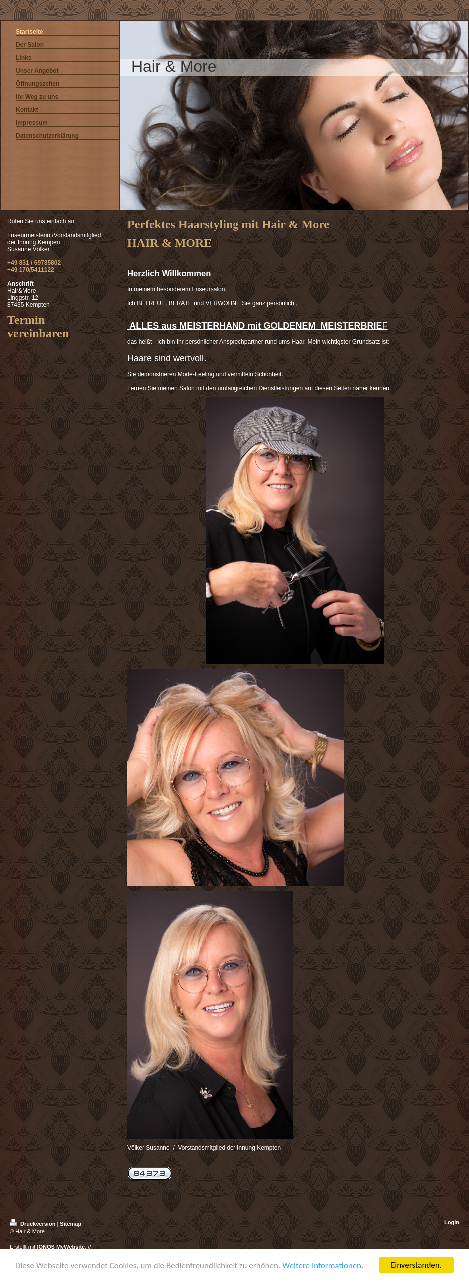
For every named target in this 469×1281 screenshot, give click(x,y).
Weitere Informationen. (322, 1265)
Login (451, 1222)
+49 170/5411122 (30, 269)
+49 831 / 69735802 (34, 262)
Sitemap (70, 1224)
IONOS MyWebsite (61, 1247)
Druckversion (33, 1224)
